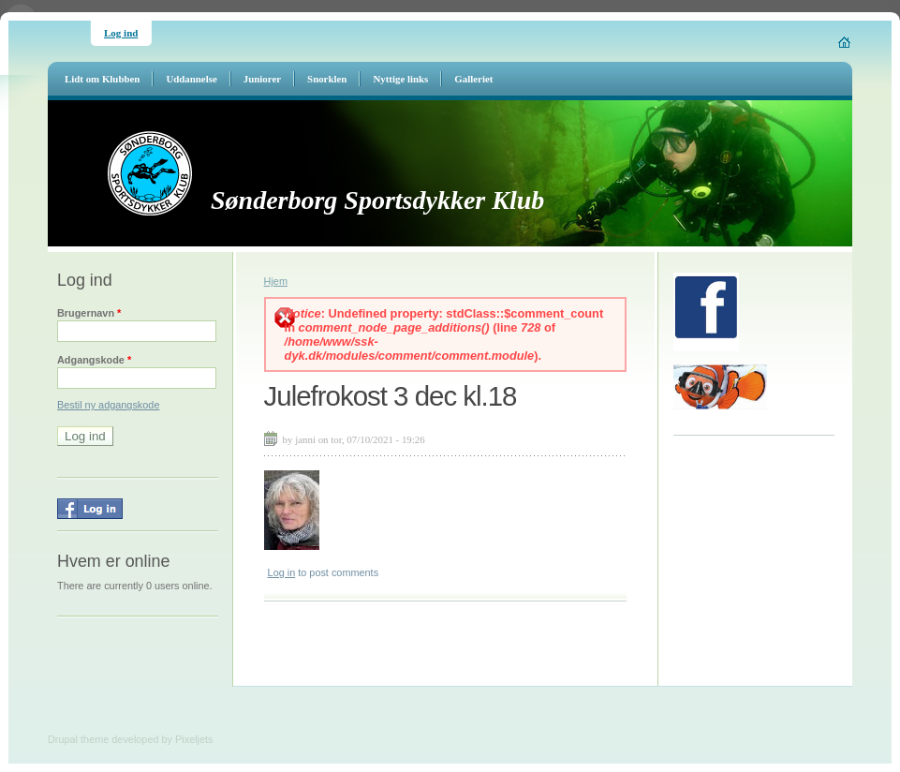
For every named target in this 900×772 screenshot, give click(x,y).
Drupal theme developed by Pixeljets (131, 739)
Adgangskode (94, 359)
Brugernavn (89, 313)
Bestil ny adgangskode (108, 404)
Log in (282, 572)
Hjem (276, 281)
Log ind (121, 32)
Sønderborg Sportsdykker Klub (377, 200)
